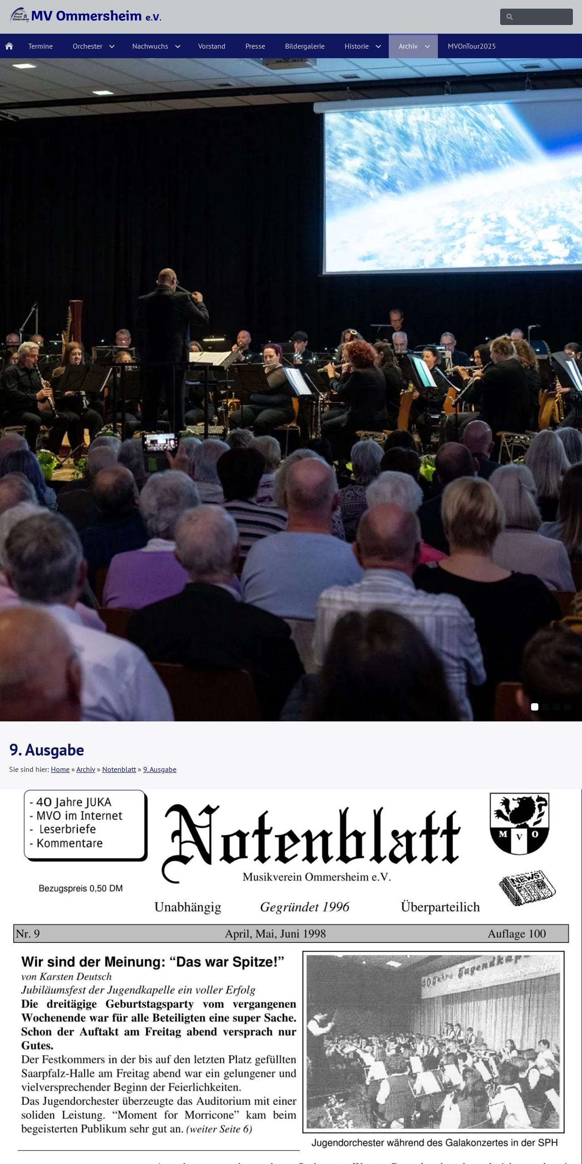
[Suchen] (536, 17)
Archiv (85, 769)
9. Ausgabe (159, 769)
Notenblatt (119, 769)
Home (60, 769)
